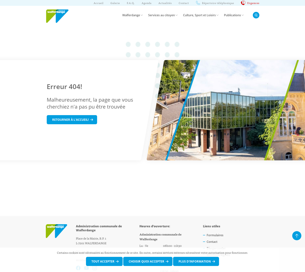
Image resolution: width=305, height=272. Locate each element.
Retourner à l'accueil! (70, 120)
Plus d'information (195, 261)
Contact (212, 242)
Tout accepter (102, 261)
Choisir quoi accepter (146, 261)
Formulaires (215, 235)
